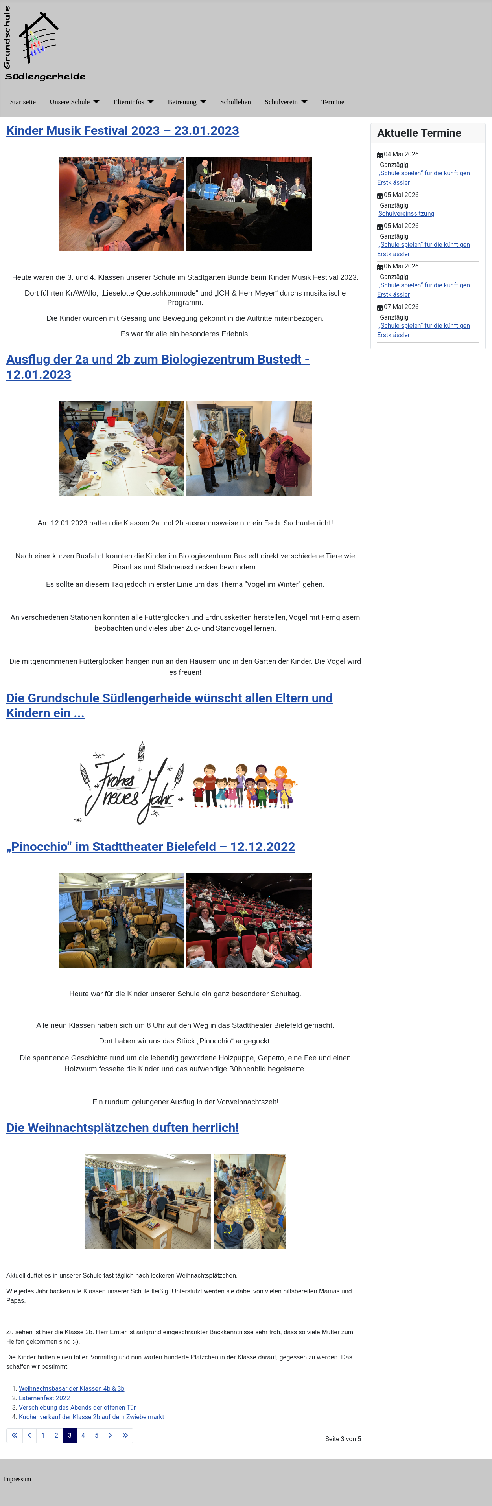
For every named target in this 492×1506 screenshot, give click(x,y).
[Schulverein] (303, 102)
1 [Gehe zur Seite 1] (43, 1435)
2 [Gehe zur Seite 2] (56, 1435)
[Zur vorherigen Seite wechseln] (29, 1435)
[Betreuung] (201, 102)
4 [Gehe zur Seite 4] (83, 1435)
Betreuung (182, 102)
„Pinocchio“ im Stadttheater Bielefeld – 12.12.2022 (150, 846)
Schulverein (281, 102)
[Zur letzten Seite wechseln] (125, 1435)
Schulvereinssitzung (406, 213)
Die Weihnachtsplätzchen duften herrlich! (122, 1127)
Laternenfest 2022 (44, 1398)
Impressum (17, 1479)
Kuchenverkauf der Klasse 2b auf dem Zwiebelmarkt (91, 1417)
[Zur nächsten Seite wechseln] (110, 1435)
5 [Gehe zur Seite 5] (96, 1435)
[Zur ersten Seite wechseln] (14, 1435)
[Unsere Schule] (95, 102)
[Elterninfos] (149, 102)
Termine (332, 102)
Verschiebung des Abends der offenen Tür (77, 1407)
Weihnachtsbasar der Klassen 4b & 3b (72, 1388)
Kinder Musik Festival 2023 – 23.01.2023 (122, 130)
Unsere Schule (70, 102)
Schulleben (235, 102)
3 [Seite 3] (70, 1435)
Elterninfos (128, 102)
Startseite (23, 102)
